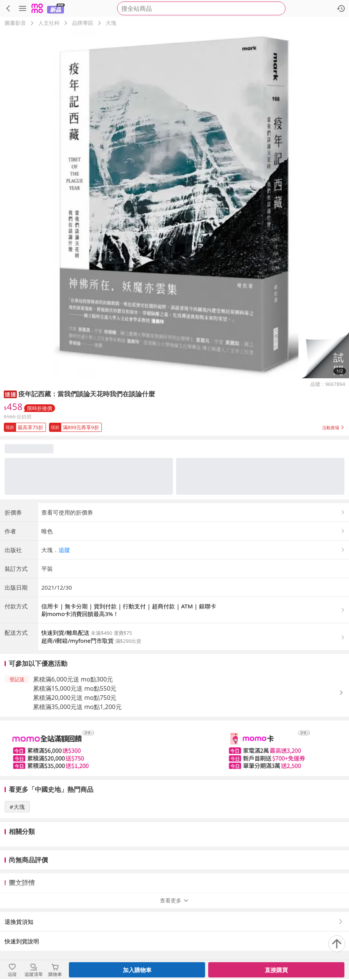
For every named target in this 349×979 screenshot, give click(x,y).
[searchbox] (201, 8)
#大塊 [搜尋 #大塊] (17, 807)
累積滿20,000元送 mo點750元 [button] (74, 697)
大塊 (111, 22)
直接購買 (276, 970)
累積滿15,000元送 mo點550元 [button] (74, 688)
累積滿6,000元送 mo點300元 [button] (73, 679)
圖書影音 (15, 22)
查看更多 (174, 900)
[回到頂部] (336, 943)
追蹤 (64, 550)
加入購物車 (137, 970)
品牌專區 (82, 22)
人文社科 (49, 22)
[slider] (174, 748)
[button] (324, 355)
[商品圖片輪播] (174, 203)
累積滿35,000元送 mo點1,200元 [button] (77, 707)
